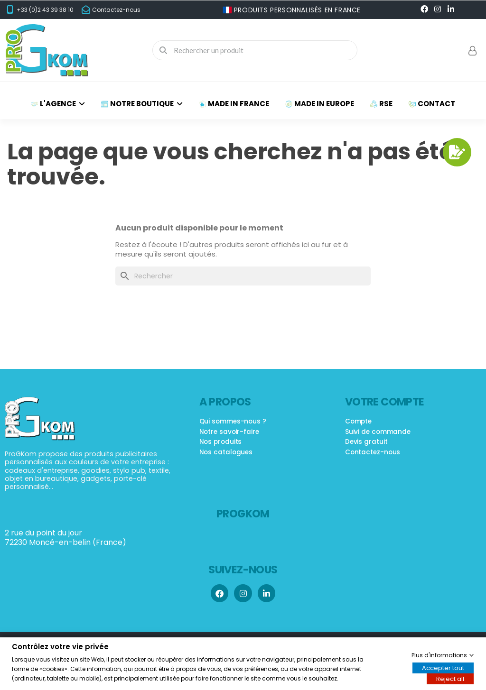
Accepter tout (443, 667)
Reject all (450, 678)
